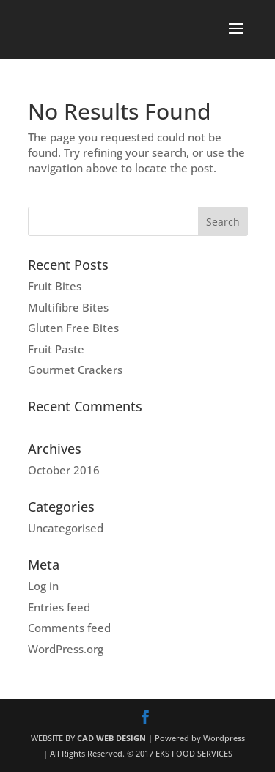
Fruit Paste (56, 349)
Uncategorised (65, 528)
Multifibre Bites (68, 307)
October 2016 (64, 470)
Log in (43, 585)
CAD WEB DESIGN (111, 737)
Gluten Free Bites (73, 327)
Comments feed (69, 627)
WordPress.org (65, 649)
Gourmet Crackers (75, 369)
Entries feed (59, 607)
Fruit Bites (54, 286)
